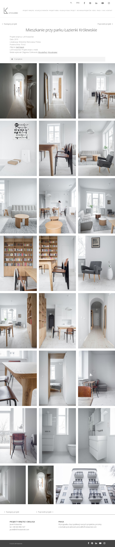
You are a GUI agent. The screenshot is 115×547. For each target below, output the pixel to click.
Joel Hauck (20, 47)
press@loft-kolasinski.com (86, 527)
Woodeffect (42, 52)
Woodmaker (52, 52)
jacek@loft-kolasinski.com (19, 529)
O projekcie (16, 59)
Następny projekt (10, 24)
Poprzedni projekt (104, 24)
